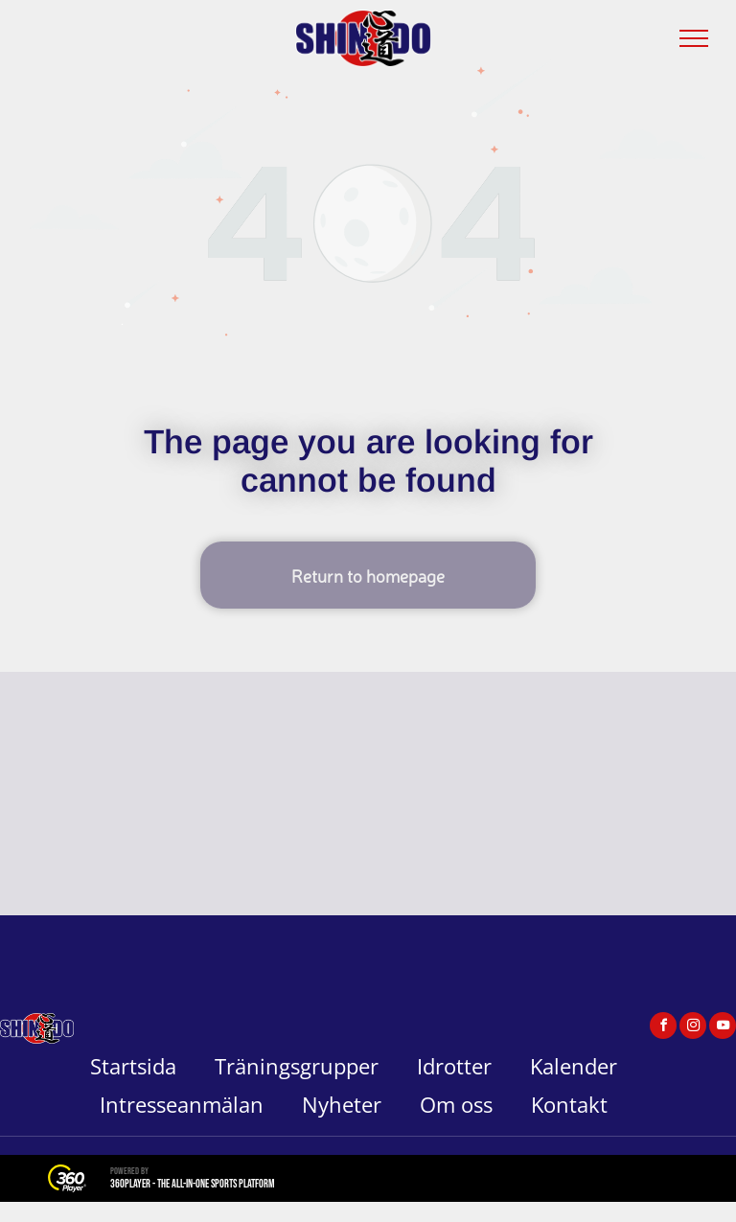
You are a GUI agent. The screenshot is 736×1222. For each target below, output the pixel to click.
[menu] (694, 38)
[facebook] (663, 1028)
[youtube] (722, 1028)
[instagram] (692, 1028)
